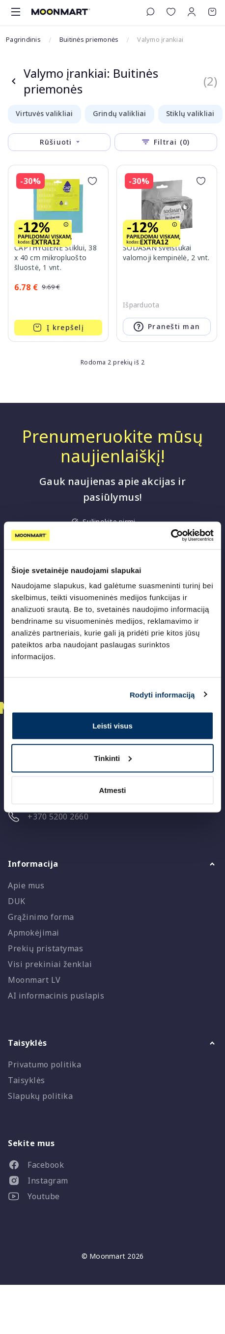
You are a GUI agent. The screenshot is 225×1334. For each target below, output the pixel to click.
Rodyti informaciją (162, 694)
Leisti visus (112, 726)
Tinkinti (113, 758)
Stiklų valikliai (190, 113)
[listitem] (112, 1167)
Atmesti (112, 790)
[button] (191, 12)
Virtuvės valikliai (44, 113)
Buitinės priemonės (89, 39)
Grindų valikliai (119, 113)
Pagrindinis (23, 39)
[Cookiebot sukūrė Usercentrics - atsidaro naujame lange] (171, 535)
